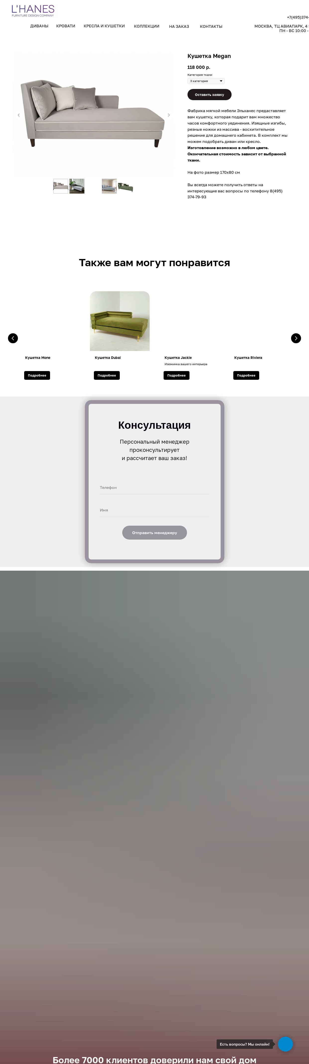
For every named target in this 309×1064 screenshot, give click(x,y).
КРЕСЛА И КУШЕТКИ (104, 25)
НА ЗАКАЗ (179, 26)
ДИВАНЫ (39, 25)
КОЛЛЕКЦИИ (146, 26)
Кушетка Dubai (108, 357)
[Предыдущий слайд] (18, 115)
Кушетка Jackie (178, 357)
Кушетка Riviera (248, 357)
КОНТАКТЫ (211, 26)
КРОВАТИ (65, 25)
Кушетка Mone (37, 357)
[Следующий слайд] (169, 115)
